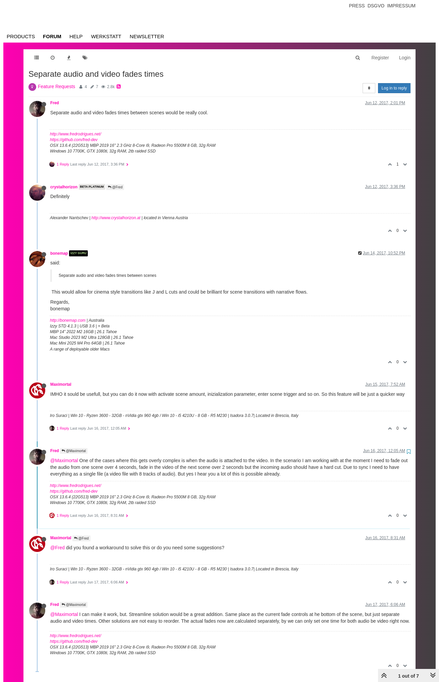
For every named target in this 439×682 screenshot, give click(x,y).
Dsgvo (376, 5)
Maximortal (60, 384)
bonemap (59, 253)
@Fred (115, 187)
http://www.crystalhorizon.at (115, 217)
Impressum (401, 5)
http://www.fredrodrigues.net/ (75, 134)
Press (357, 5)
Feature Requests (56, 86)
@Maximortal (74, 451)
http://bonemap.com (67, 320)
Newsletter (147, 36)
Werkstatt (106, 36)
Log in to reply (394, 88)
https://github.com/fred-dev (74, 139)
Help (75, 36)
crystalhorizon (63, 186)
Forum (52, 36)
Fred (54, 103)
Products (21, 36)
